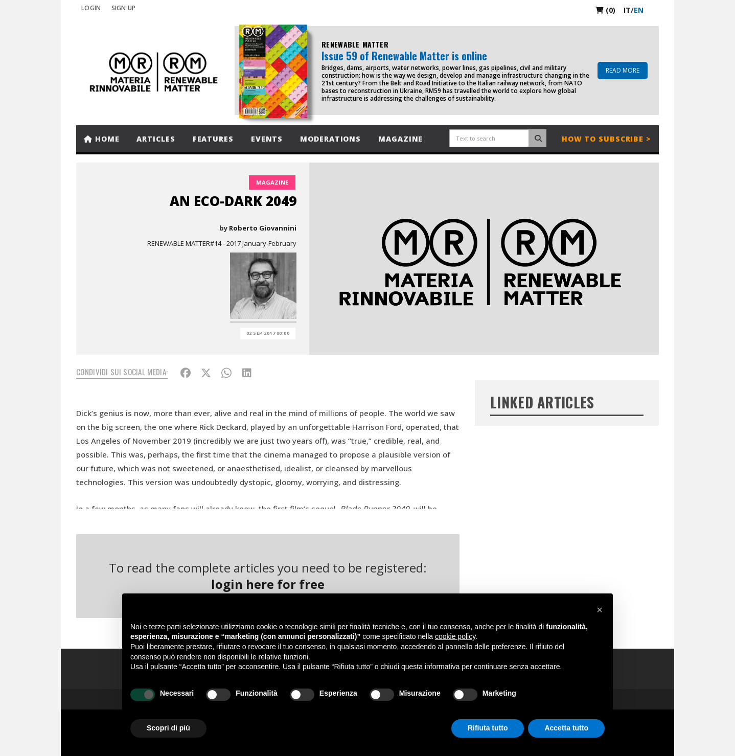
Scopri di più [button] (168, 728)
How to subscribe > (606, 139)
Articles (155, 139)
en (639, 10)
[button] (599, 610)
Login (91, 8)
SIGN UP (123, 8)
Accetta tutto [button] (566, 728)
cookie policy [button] (455, 636)
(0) (605, 10)
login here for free (268, 584)
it (627, 10)
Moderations (330, 139)
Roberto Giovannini (262, 228)
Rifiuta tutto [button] (488, 728)
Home (101, 139)
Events (267, 139)
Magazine (400, 139)
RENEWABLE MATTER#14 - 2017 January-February (221, 243)
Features (213, 139)
